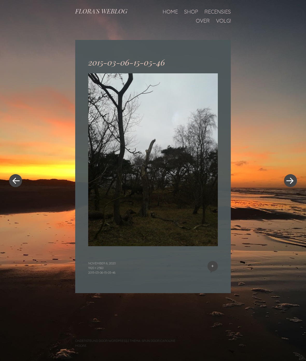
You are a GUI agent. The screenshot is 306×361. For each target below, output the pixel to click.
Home (170, 11)
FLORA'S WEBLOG (101, 11)
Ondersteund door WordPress (101, 341)
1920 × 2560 (95, 268)
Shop (191, 11)
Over (203, 20)
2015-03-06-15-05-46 (101, 272)
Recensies (217, 11)
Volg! (223, 20)
